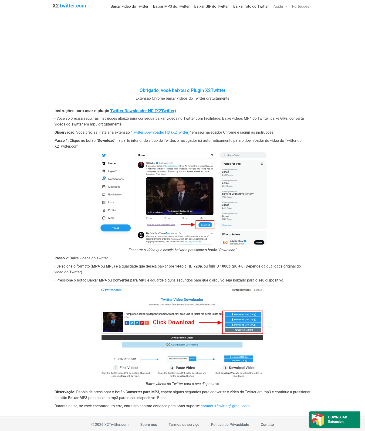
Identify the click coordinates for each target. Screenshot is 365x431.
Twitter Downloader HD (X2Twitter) (161, 132)
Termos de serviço (184, 424)
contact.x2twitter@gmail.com (225, 406)
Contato (267, 424)
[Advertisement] (182, 52)
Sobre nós (148, 424)
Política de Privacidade (230, 424)
